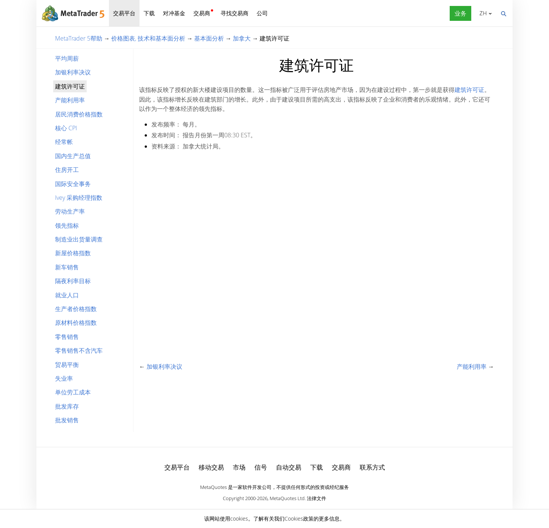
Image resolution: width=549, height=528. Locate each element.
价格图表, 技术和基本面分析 (148, 38)
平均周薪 (67, 58)
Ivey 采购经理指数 (78, 197)
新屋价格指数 (73, 253)
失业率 (64, 378)
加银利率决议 (73, 72)
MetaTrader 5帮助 (78, 38)
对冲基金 (174, 13)
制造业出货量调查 (79, 239)
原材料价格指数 (76, 323)
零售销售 (67, 337)
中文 (482, 13)
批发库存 (67, 406)
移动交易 (211, 467)
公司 (262, 13)
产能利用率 (70, 100)
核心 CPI (66, 128)
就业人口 (67, 295)
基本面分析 (209, 38)
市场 (239, 467)
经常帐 (64, 142)
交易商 (201, 13)
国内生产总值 (73, 156)
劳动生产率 (70, 211)
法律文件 (316, 498)
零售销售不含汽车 (79, 350)
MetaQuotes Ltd (287, 498)
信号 (260, 467)
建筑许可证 (469, 90)
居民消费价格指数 (79, 114)
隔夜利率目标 (73, 281)
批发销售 (67, 420)
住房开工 (67, 170)
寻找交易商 (234, 13)
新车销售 (67, 267)
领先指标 (67, 225)
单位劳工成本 (73, 392)
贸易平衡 (67, 365)
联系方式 (372, 467)
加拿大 (242, 38)
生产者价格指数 (76, 309)
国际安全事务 (73, 184)
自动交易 (288, 467)
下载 (149, 13)
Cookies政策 (299, 518)
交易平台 (124, 13)
